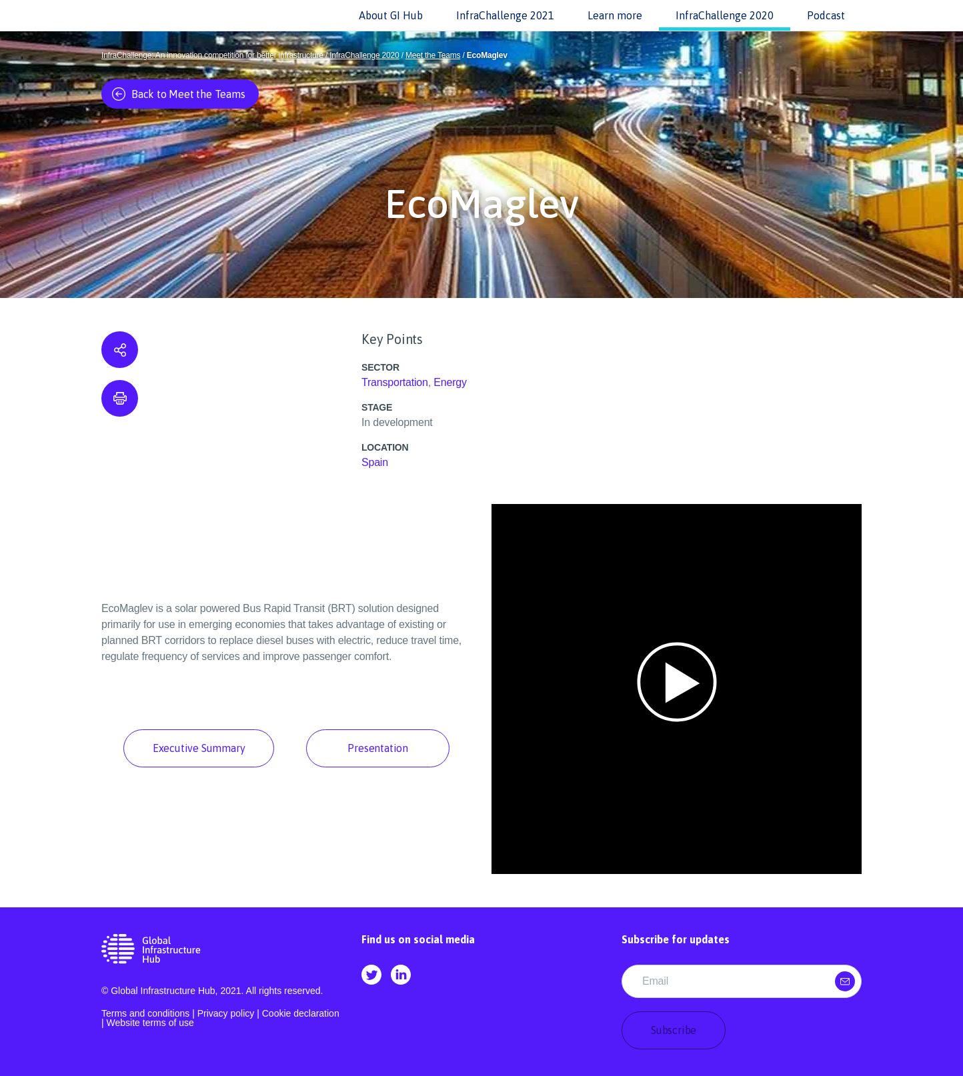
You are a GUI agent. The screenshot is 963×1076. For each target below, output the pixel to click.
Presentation (377, 748)
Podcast (826, 15)
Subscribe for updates (676, 939)
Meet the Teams (432, 55)
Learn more (615, 15)
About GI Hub (391, 15)
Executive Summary (199, 748)
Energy (450, 382)
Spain (374, 462)
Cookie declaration (300, 1013)
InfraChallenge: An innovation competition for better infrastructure (212, 55)
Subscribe (673, 1030)
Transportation (394, 382)
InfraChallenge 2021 (505, 15)
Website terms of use (150, 1022)
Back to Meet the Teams (178, 94)
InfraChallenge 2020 (725, 15)
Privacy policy (226, 1013)
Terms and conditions (145, 1013)
